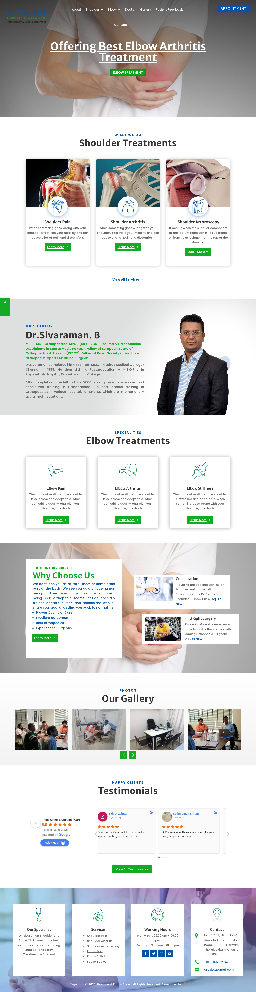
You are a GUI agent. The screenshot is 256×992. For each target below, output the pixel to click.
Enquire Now (193, 639)
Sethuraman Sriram (127, 813)
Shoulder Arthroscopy (103, 946)
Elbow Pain (95, 951)
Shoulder (92, 9)
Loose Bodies (96, 962)
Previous (123, 755)
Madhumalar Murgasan (193, 813)
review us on (54, 843)
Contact (120, 25)
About (76, 9)
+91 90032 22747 (216, 962)
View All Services (126, 279)
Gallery (145, 9)
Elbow (112, 9)
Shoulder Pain (97, 936)
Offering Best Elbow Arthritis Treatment (128, 54)
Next (132, 755)
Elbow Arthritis (97, 956)
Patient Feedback (169, 9)
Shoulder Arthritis (99, 941)
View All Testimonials (132, 869)
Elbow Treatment (128, 75)
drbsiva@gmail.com (219, 970)
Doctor (130, 9)
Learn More (55, 247)
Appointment (233, 8)
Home (62, 9)
